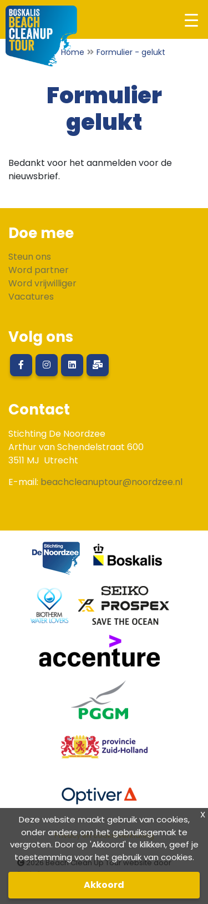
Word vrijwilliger (42, 283)
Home (72, 52)
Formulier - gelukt (131, 52)
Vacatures (31, 296)
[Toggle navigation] (191, 19)
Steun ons (29, 256)
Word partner (38, 270)
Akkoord (104, 884)
